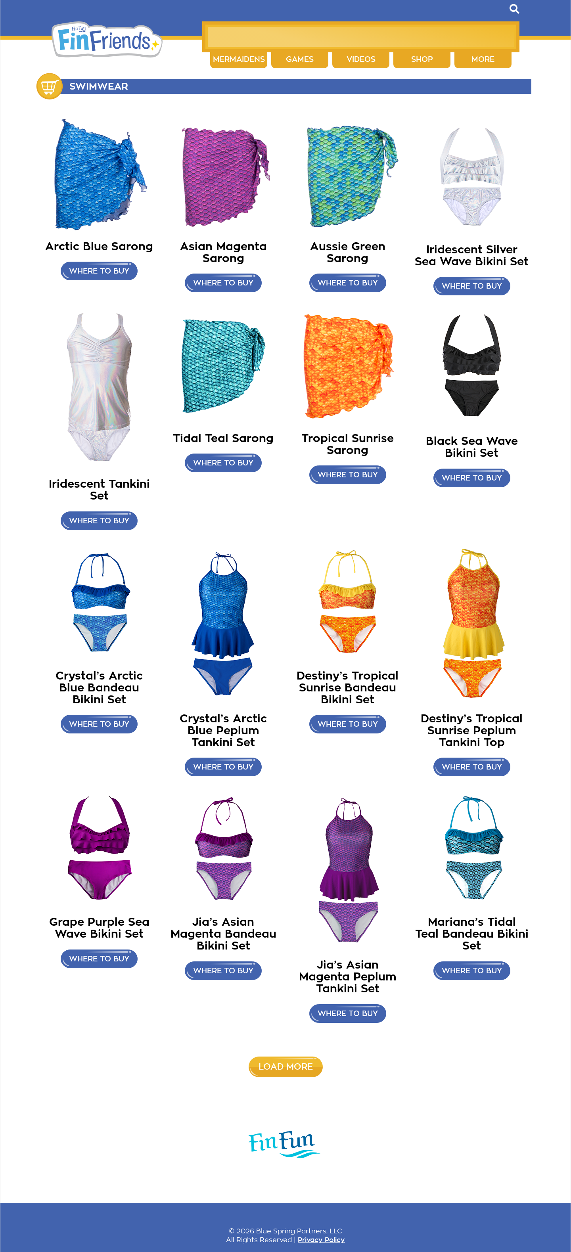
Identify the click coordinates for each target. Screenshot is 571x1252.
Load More (286, 1066)
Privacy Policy (321, 1239)
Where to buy (99, 271)
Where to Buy (472, 286)
